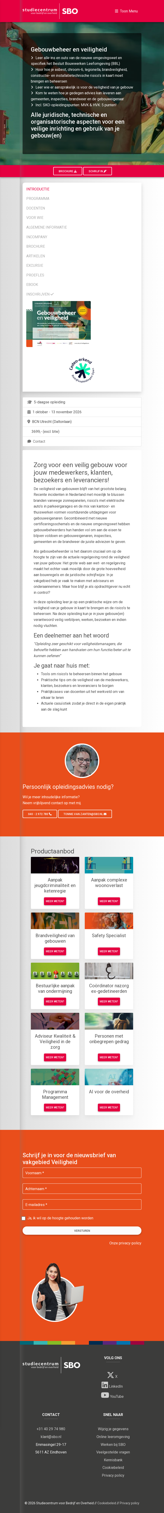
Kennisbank (113, 1460)
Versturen (82, 1230)
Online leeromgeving (113, 1437)
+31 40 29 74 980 (51, 1429)
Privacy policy (113, 1475)
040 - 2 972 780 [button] (40, 814)
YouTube (112, 1395)
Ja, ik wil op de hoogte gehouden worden (60, 1218)
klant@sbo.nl (51, 1437)
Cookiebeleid (113, 1467)
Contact (35, 441)
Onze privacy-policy (125, 1243)
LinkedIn (112, 1385)
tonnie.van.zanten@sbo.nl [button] (85, 814)
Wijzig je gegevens (113, 1429)
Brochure (68, 171)
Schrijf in (97, 171)
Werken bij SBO (113, 1444)
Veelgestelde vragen (113, 1452)
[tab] (82, 188)
